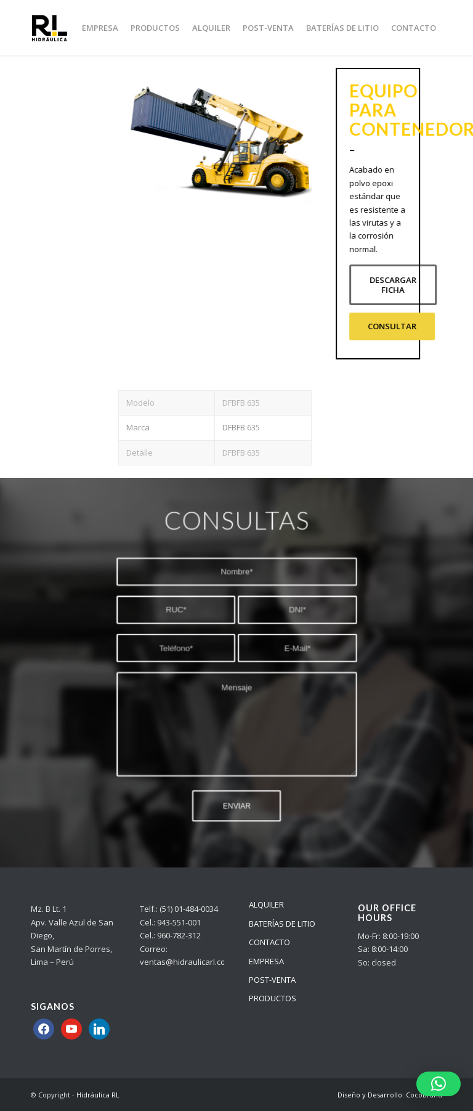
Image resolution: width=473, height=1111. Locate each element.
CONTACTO (269, 942)
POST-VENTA (272, 979)
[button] (438, 1084)
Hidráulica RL (97, 1094)
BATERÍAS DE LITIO (282, 923)
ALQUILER (266, 904)
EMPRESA (266, 961)
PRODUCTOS (272, 998)
